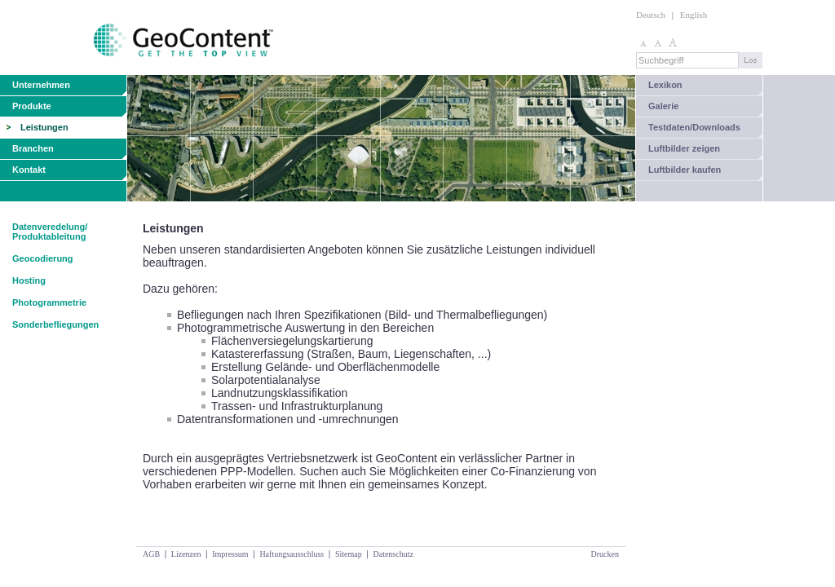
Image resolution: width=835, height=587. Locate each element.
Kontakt (29, 169)
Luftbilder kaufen (684, 169)
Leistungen (44, 127)
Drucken (605, 553)
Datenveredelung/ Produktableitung (49, 231)
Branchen (33, 148)
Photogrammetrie (49, 302)
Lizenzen (186, 553)
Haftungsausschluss (291, 553)
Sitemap (348, 553)
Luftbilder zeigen (684, 148)
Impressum (230, 553)
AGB (151, 553)
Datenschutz (393, 553)
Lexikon (665, 85)
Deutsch (650, 15)
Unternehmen (41, 85)
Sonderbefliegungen (55, 324)
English (694, 15)
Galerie (663, 106)
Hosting (29, 280)
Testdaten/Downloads (694, 127)
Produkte (31, 106)
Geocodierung (42, 258)
